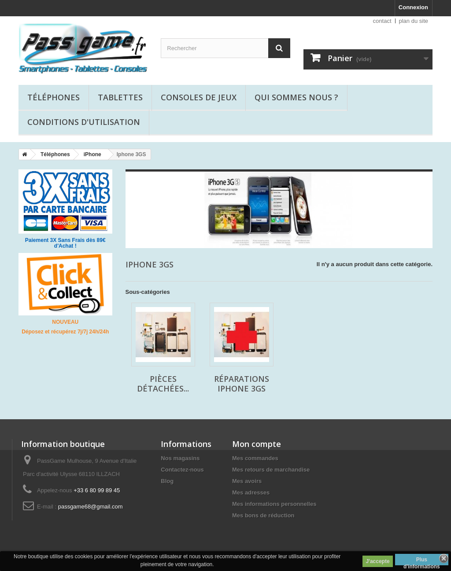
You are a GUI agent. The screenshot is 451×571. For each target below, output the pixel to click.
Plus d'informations (421, 560)
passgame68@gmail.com (90, 506)
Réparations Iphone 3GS (241, 383)
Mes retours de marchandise (271, 469)
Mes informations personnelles (274, 504)
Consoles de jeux (199, 97)
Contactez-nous (182, 469)
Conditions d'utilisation (83, 122)
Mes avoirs (247, 481)
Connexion (413, 7)
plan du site (414, 21)
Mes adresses (251, 492)
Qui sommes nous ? (296, 97)
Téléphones (53, 97)
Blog (167, 481)
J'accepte (377, 561)
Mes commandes (255, 458)
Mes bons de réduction (263, 515)
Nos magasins (180, 458)
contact (382, 21)
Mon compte (256, 444)
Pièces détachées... (163, 383)
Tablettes (120, 97)
